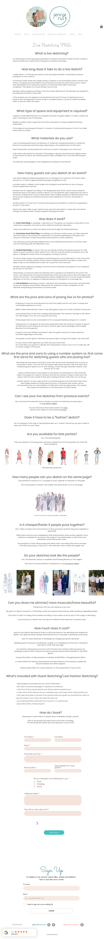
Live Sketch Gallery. (49, 403)
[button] (101, 26)
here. (65, 410)
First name (26, 884)
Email (26, 745)
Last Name (59, 737)
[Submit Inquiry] (54, 832)
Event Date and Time (32, 754)
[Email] (51, 898)
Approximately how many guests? (65, 766)
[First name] (51, 888)
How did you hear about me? (36, 809)
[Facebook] (53, 924)
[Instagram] (49, 924)
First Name (28, 737)
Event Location (29, 767)
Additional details (31, 794)
